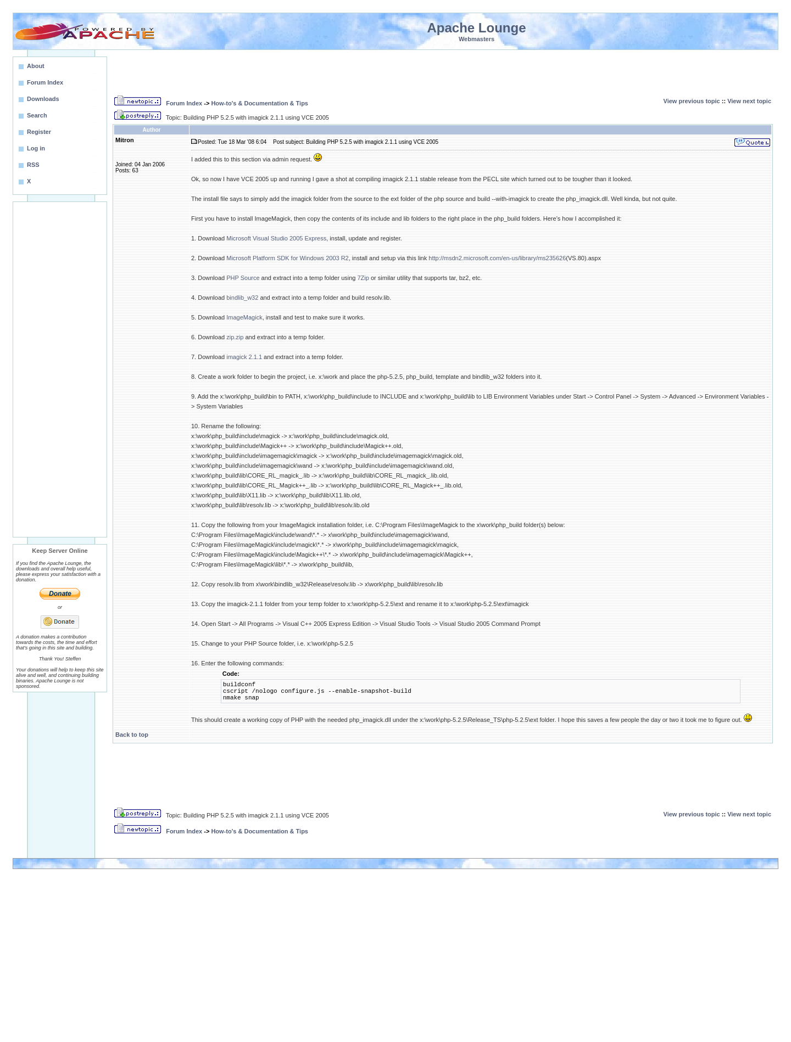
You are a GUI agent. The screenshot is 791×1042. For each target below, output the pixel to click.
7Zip (363, 277)
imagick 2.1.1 (244, 357)
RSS (33, 164)
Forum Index (184, 103)
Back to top (131, 734)
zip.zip (234, 337)
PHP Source (242, 277)
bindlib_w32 (242, 297)
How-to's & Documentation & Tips (259, 103)
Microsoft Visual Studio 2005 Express (276, 238)
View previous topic (692, 101)
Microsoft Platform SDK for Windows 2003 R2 (287, 258)
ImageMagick (244, 317)
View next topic (749, 101)
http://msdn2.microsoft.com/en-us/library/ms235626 (497, 258)
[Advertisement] (60, 369)
